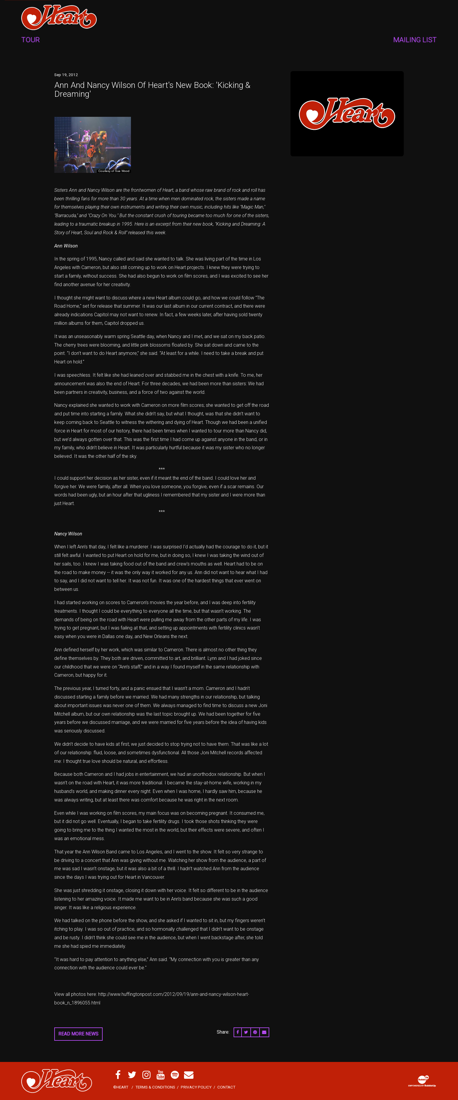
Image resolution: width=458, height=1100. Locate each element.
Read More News (78, 1034)
